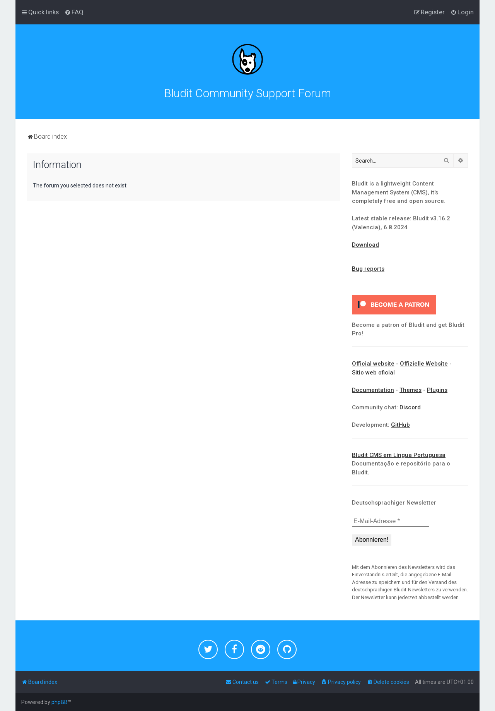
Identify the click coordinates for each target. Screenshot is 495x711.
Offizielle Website (424, 363)
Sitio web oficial (373, 372)
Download (365, 244)
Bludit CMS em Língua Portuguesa (399, 455)
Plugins (437, 389)
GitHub (400, 424)
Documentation (373, 389)
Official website (373, 363)
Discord (410, 407)
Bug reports (368, 268)
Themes (410, 389)
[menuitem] (74, 12)
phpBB (59, 702)
